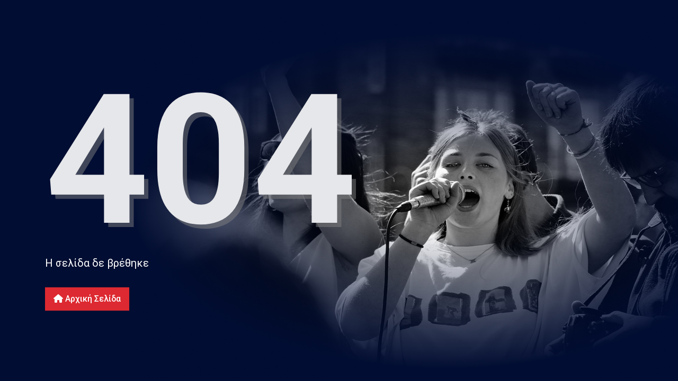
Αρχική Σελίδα (87, 299)
